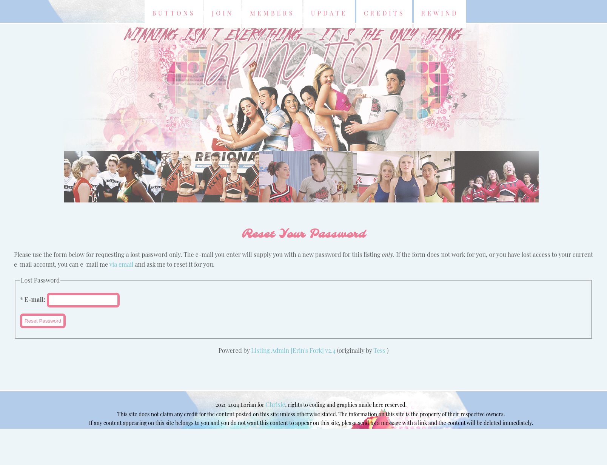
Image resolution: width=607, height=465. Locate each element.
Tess (380, 350)
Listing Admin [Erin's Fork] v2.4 (293, 350)
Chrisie (275, 404)
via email (121, 264)
